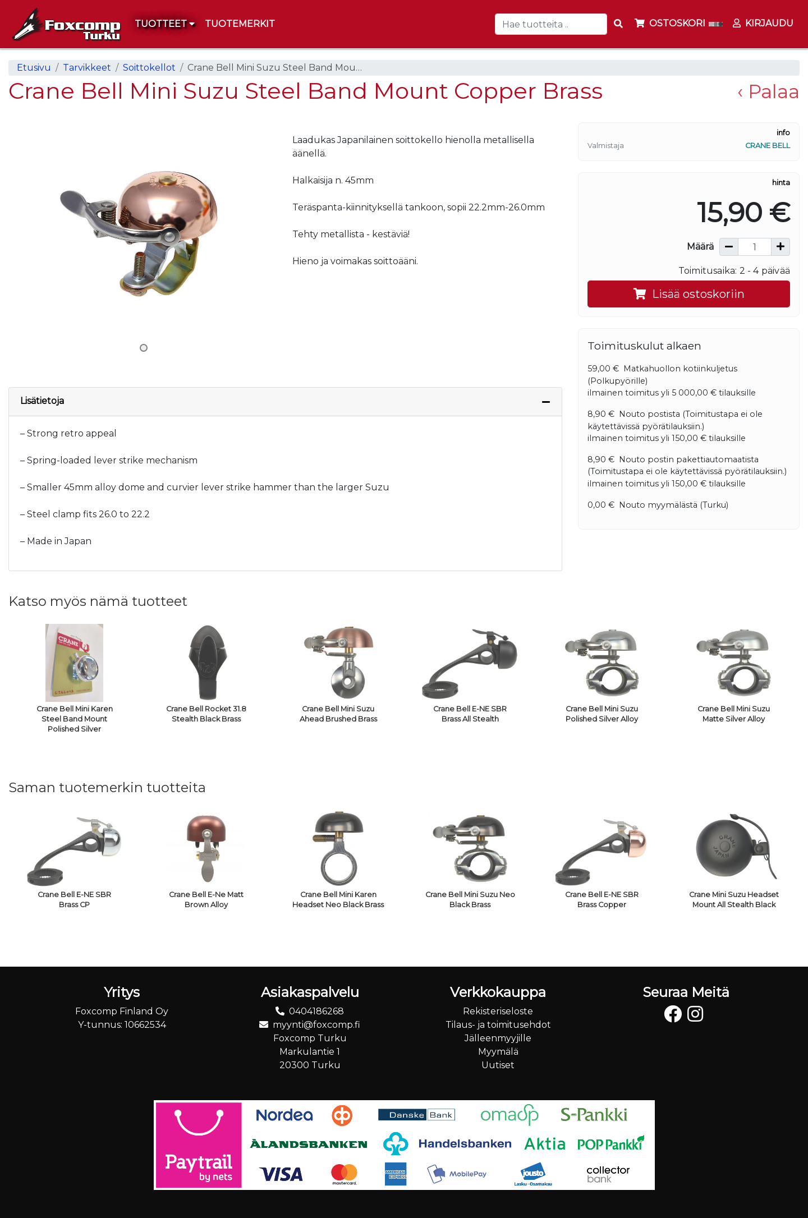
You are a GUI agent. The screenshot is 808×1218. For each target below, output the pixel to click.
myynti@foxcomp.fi (316, 1024)
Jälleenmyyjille (498, 1038)
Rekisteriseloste (498, 1011)
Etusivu (34, 67)
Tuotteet (165, 24)
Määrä (700, 246)
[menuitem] (240, 24)
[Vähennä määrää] (728, 247)
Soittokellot (149, 67)
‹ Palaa (768, 91)
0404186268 (316, 1011)
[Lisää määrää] (780, 247)
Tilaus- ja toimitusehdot (498, 1024)
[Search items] (618, 24)
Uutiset (498, 1065)
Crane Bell (767, 145)
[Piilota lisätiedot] (545, 401)
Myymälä (498, 1051)
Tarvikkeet (87, 67)
